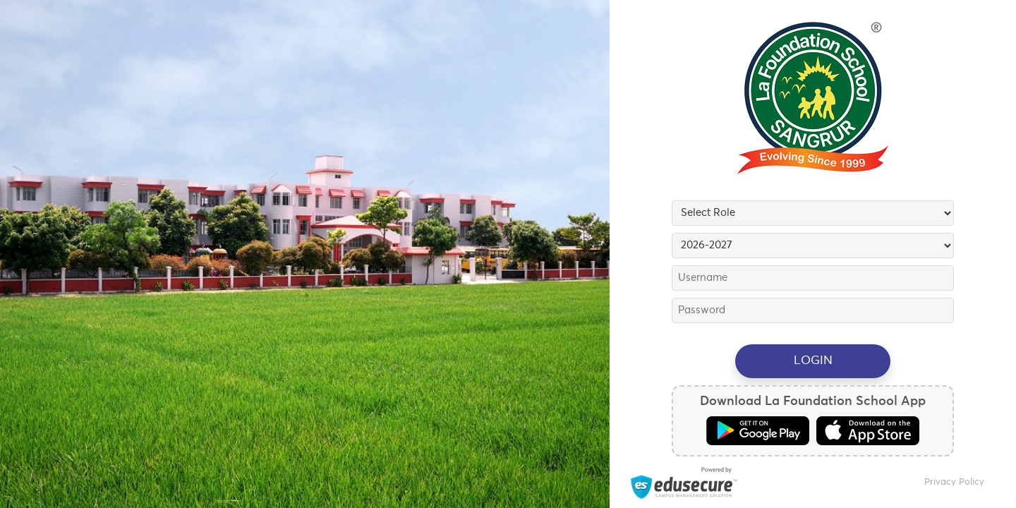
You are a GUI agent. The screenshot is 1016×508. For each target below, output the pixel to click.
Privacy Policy (954, 482)
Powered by (684, 483)
